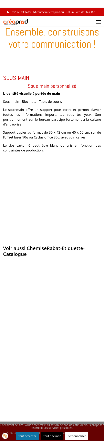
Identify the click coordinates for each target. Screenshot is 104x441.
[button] (5, 436)
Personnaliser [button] (76, 436)
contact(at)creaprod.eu (50, 12)
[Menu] (98, 22)
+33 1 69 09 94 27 (20, 12)
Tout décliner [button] (52, 436)
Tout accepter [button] (27, 436)
